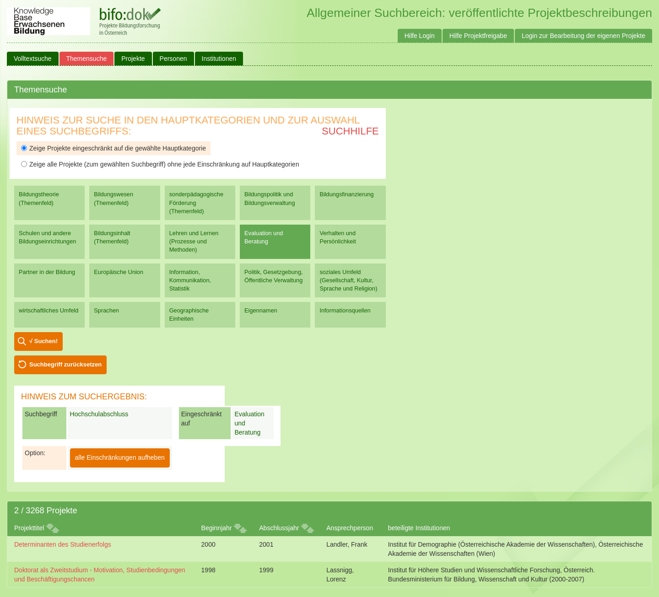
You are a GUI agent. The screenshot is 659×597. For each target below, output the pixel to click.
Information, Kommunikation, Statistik (190, 280)
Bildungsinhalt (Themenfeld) (112, 237)
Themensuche (86, 58)
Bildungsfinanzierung (346, 194)
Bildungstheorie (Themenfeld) (39, 198)
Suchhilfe (350, 131)
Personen (173, 58)
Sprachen (106, 310)
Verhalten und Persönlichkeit (337, 237)
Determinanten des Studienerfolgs (62, 544)
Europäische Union (118, 272)
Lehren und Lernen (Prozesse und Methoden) (194, 241)
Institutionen (219, 58)
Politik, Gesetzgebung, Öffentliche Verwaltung (273, 276)
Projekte (133, 58)
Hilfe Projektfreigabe (478, 35)
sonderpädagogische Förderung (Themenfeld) (196, 202)
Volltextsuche (33, 58)
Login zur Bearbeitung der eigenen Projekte (583, 35)
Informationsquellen (344, 310)
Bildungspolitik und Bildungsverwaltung (269, 198)
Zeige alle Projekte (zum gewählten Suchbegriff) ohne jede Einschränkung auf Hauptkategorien (160, 164)
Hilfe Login (420, 35)
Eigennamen (260, 310)
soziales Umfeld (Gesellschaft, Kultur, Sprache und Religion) (348, 280)
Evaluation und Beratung (263, 237)
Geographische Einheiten (189, 314)
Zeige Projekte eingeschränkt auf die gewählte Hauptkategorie (113, 148)
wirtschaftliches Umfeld (48, 310)
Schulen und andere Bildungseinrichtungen (47, 237)
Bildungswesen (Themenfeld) (113, 198)
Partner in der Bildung (47, 272)
